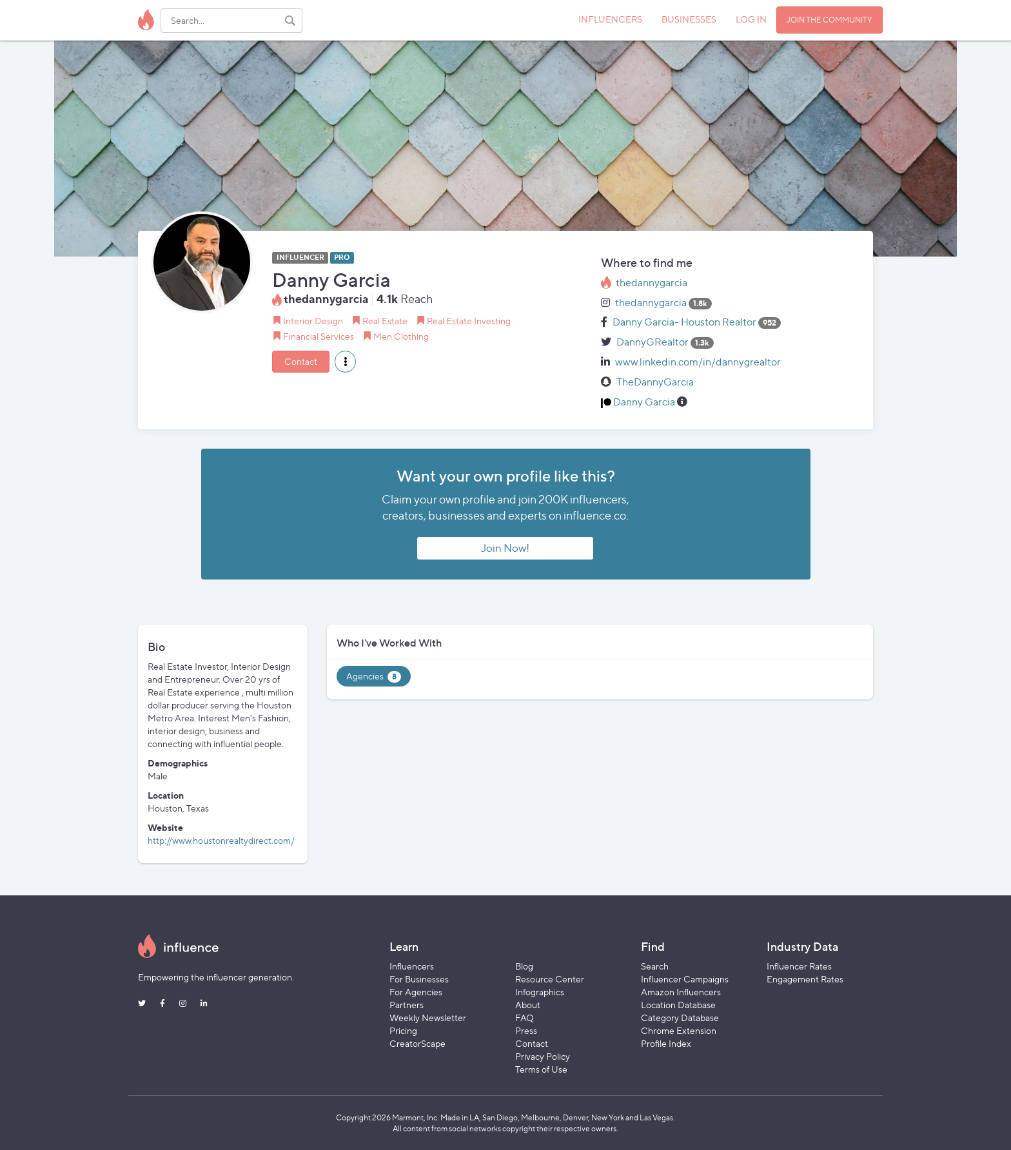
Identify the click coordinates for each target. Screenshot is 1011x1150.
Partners (406, 1004)
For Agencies (415, 991)
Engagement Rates (805, 978)
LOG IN (751, 19)
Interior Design (313, 320)
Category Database (680, 1017)
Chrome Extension (678, 1030)
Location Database (678, 1004)
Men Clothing (401, 336)
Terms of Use (541, 1069)
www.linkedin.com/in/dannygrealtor (698, 362)
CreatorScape (417, 1043)
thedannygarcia (651, 283)
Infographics (539, 991)
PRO (341, 257)
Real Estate (384, 320)
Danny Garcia (644, 402)
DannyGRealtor (652, 342)
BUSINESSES (689, 19)
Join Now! (505, 547)
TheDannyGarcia (655, 382)
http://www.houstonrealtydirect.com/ (221, 840)
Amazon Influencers (681, 991)
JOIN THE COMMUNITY (829, 19)
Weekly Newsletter (427, 1017)
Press (526, 1030)
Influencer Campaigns (685, 978)
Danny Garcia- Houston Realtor (684, 322)
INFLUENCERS (610, 19)
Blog (524, 965)
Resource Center (549, 978)
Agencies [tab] (373, 676)
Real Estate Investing (469, 320)
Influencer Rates (799, 965)
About (527, 1004)
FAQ (524, 1017)
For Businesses (419, 978)
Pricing (403, 1030)
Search (655, 965)
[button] (345, 362)
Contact (300, 361)
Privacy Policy (542, 1056)
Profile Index (666, 1043)
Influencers (411, 965)
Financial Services (318, 336)
